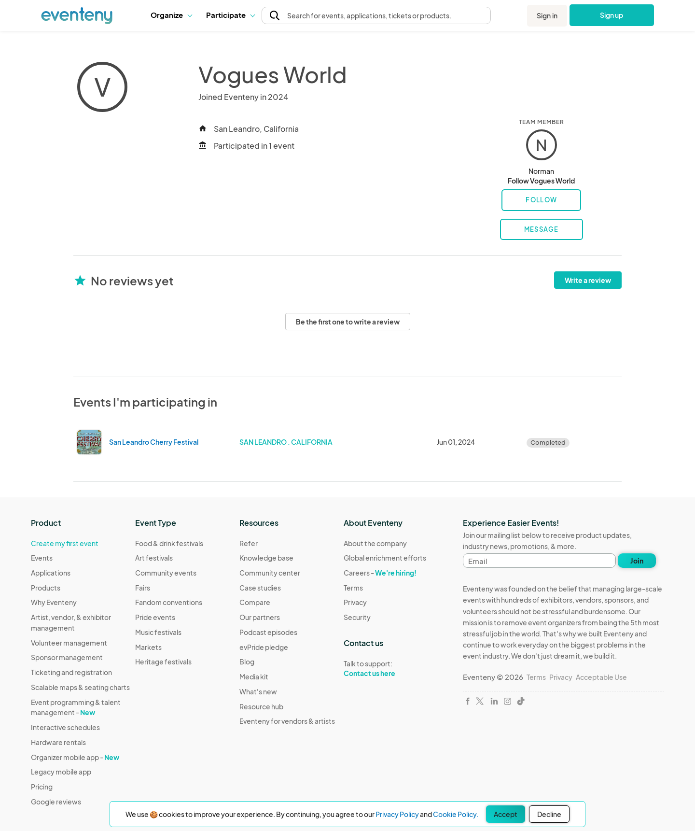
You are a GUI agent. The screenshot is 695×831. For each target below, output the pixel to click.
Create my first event (64, 543)
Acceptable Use (601, 677)
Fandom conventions (168, 602)
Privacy (355, 602)
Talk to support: (385, 668)
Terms (353, 587)
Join (636, 560)
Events (42, 557)
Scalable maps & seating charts (80, 687)
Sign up (612, 15)
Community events (165, 572)
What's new (258, 691)
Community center (269, 572)
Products (45, 587)
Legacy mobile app (61, 771)
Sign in (547, 15)
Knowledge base (266, 557)
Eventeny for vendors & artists (287, 721)
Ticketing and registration (71, 672)
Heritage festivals (163, 661)
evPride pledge (263, 647)
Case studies (260, 587)
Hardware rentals (58, 742)
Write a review (588, 280)
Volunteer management (69, 642)
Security (357, 617)
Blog (246, 661)
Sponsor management (67, 657)
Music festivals (158, 632)
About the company (375, 543)
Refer (248, 543)
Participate (230, 14)
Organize (171, 14)
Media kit (253, 676)
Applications (50, 572)
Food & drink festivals (169, 543)
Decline (549, 814)
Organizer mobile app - (75, 757)
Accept (505, 814)
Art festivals (154, 557)
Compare (254, 602)
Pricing (42, 786)
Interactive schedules (65, 727)
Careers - (380, 572)
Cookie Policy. (455, 814)
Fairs (142, 587)
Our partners (259, 617)
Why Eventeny (54, 602)
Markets (148, 647)
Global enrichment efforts (385, 557)
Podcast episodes (268, 632)
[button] (171, 14)
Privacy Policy (397, 814)
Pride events (155, 617)
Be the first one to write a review (348, 321)
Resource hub (261, 706)
